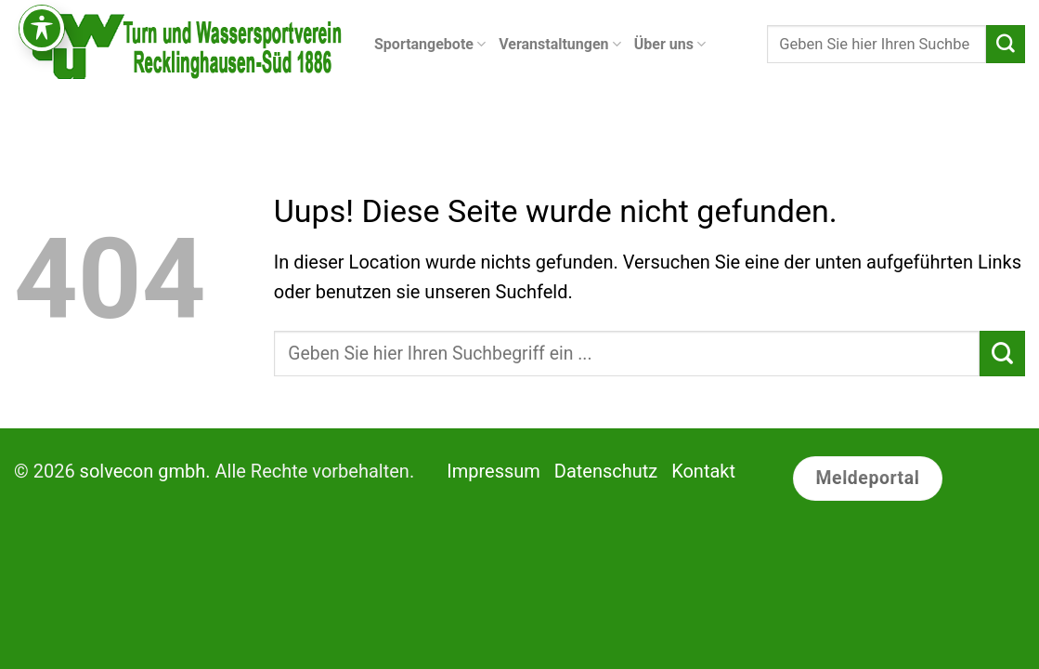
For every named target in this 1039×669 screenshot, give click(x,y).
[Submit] (1005, 44)
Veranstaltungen (560, 44)
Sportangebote (430, 44)
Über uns (670, 44)
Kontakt (703, 471)
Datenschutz (606, 471)
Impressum (493, 471)
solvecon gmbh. (145, 471)
